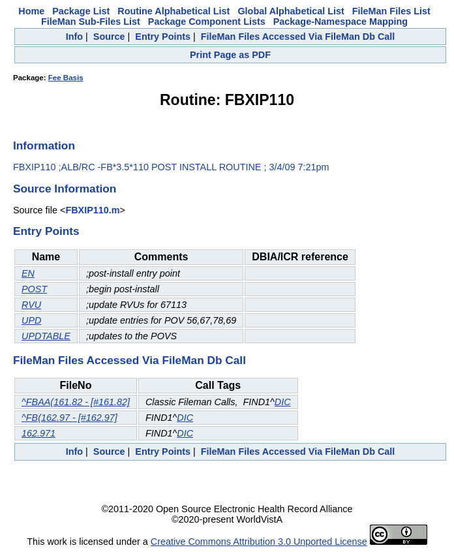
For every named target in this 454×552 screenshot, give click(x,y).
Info (74, 36)
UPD (31, 320)
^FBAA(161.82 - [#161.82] (76, 402)
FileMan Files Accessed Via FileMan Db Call (298, 36)
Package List (81, 11)
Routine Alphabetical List (173, 11)
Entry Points (162, 36)
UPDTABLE (46, 336)
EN (28, 273)
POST (34, 289)
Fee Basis (65, 78)
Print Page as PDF (230, 55)
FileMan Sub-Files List (90, 21)
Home (31, 11)
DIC (283, 402)
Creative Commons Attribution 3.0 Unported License (259, 541)
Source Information (64, 188)
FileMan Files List (391, 11)
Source (109, 36)
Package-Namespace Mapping (340, 21)
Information (44, 145)
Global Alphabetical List (290, 11)
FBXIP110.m (92, 210)
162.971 (38, 433)
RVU (31, 304)
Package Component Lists (206, 21)
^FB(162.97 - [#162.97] (69, 417)
